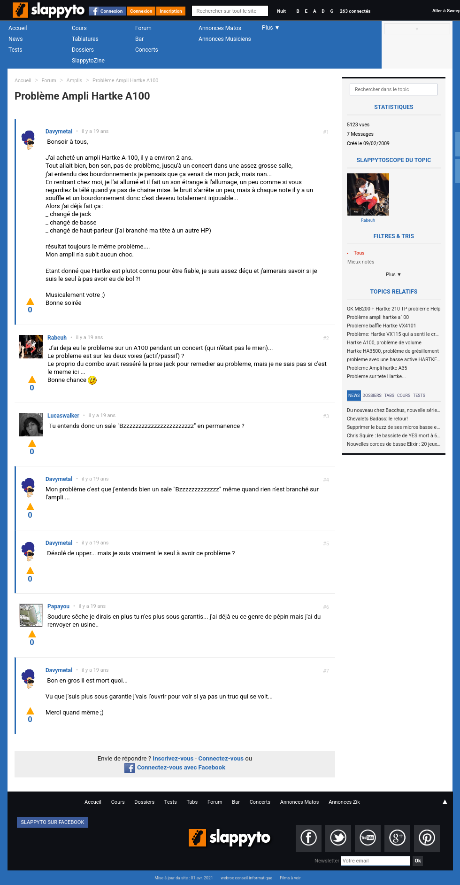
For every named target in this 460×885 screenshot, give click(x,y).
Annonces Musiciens (225, 39)
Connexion (111, 11)
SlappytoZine (88, 60)
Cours (79, 28)
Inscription (171, 11)
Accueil (17, 28)
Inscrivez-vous (173, 758)
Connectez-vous (221, 758)
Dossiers (83, 50)
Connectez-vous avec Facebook (174, 767)
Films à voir (290, 878)
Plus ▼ (394, 275)
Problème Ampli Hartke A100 (125, 81)
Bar (139, 39)
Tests (15, 50)
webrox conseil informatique (246, 878)
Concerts (146, 50)
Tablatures (85, 39)
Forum (143, 28)
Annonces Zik (344, 802)
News (15, 39)
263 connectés (355, 11)
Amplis (75, 81)
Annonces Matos (220, 28)
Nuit (281, 11)
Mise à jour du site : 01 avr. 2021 (183, 878)
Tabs (389, 395)
